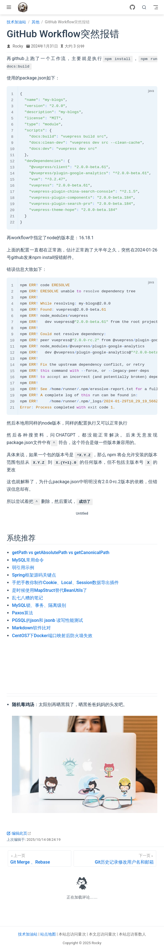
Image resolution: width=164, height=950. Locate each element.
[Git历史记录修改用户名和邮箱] (115, 858)
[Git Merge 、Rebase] (39, 858)
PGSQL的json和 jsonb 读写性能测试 (47, 620)
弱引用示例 (23, 567)
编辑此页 (19, 833)
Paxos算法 (22, 612)
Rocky (18, 46)
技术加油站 (27, 934)
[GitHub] (132, 7)
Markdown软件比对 (31, 627)
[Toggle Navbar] (156, 7)
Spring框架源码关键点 (34, 575)
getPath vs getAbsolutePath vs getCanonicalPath (60, 552)
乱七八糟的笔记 (27, 597)
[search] (144, 7)
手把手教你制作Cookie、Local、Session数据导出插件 (65, 582)
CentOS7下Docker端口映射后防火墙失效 (52, 635)
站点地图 (48, 934)
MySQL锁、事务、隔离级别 (39, 605)
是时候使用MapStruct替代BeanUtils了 (49, 590)
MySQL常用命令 (28, 560)
